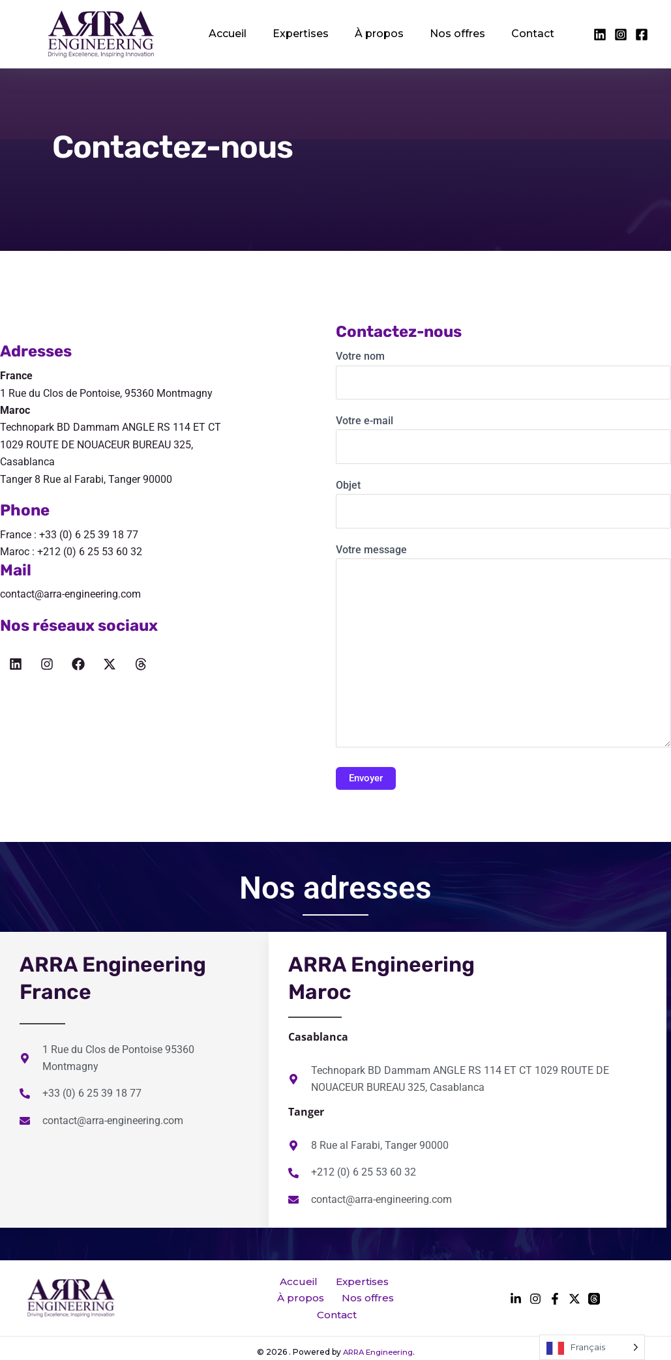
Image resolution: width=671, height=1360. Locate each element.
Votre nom (504, 374)
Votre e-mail (504, 439)
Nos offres (434, 33)
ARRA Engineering (377, 1341)
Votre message (504, 648)
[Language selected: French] (592, 1347)
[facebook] (599, 34)
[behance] (574, 1293)
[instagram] (641, 34)
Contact (503, 33)
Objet (504, 503)
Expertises (291, 33)
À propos (362, 33)
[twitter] (620, 34)
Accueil (224, 33)
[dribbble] (594, 1293)
